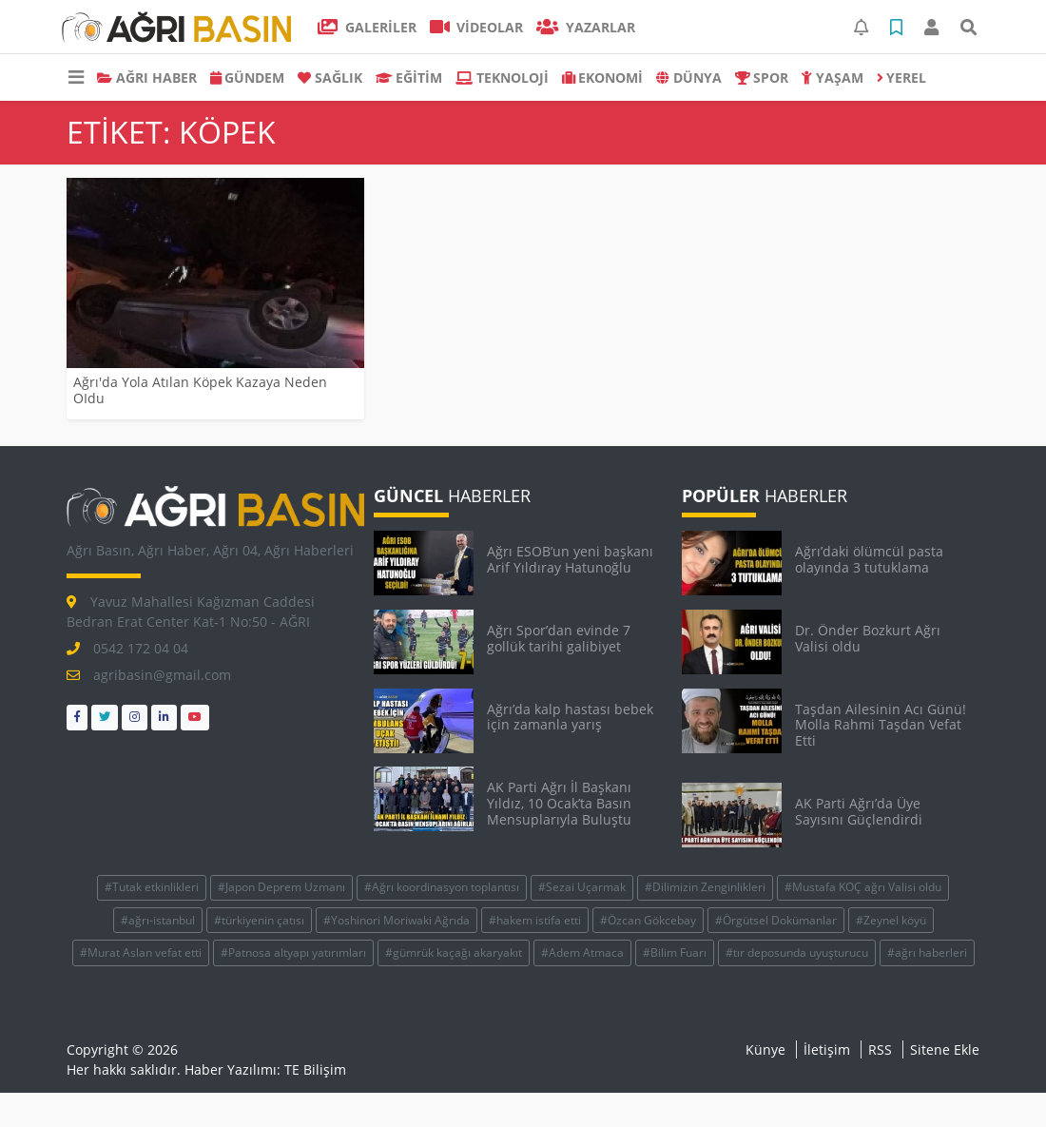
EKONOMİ (603, 77)
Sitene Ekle (944, 1049)
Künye (765, 1049)
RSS (880, 1049)
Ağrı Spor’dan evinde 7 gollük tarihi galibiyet (558, 638)
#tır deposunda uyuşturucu (797, 952)
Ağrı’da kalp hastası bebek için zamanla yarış (570, 717)
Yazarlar (585, 27)
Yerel (902, 77)
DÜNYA (689, 77)
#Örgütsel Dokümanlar (776, 920)
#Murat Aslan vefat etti (141, 952)
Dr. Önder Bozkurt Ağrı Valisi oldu (867, 638)
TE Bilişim (315, 1069)
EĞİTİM (409, 77)
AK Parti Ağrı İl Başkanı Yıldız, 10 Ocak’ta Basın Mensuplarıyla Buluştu (559, 803)
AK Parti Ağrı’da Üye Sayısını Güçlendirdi (858, 811)
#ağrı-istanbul (158, 920)
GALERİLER (367, 27)
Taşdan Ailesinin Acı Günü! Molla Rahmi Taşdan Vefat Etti (880, 725)
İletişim (827, 1049)
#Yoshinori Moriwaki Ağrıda (396, 920)
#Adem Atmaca (582, 952)
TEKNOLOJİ (502, 77)
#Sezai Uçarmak (582, 887)
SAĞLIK (330, 77)
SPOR (762, 77)
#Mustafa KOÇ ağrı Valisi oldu (862, 887)
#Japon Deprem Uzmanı (281, 887)
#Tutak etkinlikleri (152, 887)
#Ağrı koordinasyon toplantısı (441, 887)
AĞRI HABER (147, 77)
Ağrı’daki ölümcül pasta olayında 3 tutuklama (869, 559)
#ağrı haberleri (927, 952)
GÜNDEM (247, 77)
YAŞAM (832, 77)
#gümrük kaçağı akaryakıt (453, 952)
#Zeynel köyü (891, 920)
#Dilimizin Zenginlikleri (705, 887)
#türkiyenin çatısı (259, 920)
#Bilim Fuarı (675, 952)
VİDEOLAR (477, 27)
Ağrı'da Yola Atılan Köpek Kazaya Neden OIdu (200, 390)
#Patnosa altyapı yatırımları (293, 952)
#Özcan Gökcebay (648, 920)
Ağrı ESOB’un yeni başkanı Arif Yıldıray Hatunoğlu (570, 559)
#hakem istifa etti (535, 920)
